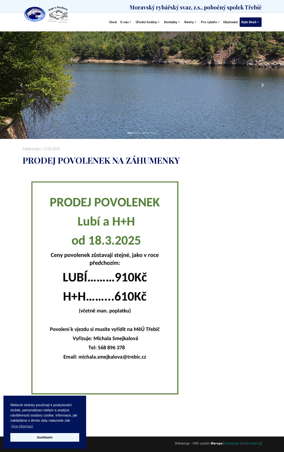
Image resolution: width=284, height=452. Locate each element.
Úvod (113, 22)
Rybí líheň (248, 22)
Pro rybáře (209, 22)
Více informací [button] (22, 426)
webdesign (232, 443)
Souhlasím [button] (45, 437)
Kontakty (170, 22)
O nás (124, 22)
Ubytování (230, 22)
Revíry (189, 22)
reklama (254, 443)
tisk (244, 443)
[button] (21, 85)
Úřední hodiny (146, 22)
